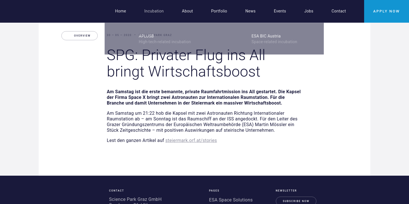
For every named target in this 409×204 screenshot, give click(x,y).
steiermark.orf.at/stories (191, 140)
